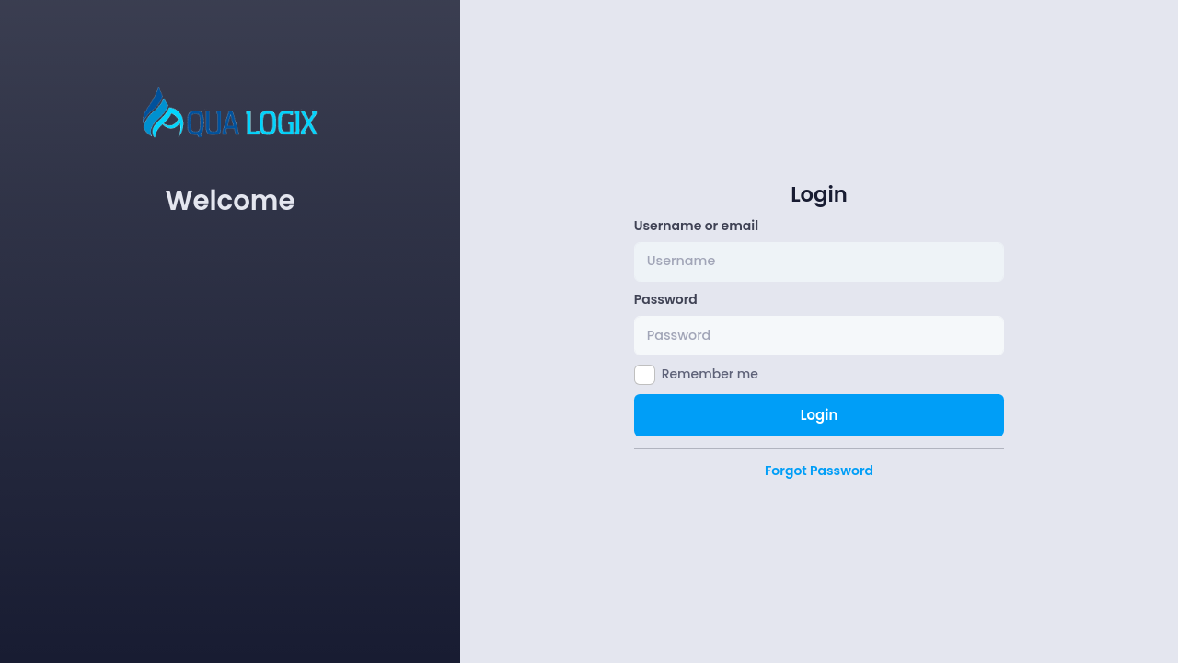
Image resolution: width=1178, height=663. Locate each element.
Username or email (696, 225)
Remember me (710, 374)
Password (666, 299)
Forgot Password (819, 470)
